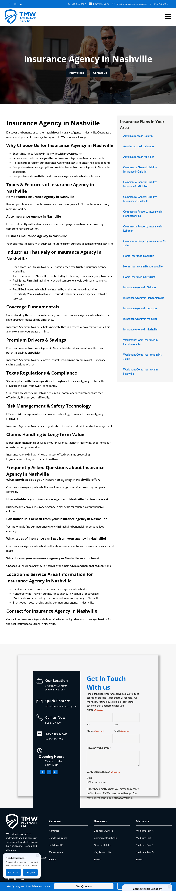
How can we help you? (98, 747)
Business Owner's (103, 830)
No (90, 777)
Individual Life (56, 844)
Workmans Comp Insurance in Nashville (140, 371)
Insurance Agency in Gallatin (139, 287)
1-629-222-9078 (101, 4)
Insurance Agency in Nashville (140, 329)
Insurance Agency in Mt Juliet (140, 318)
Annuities (54, 830)
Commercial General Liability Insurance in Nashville (140, 199)
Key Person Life (102, 852)
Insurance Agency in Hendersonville (143, 298)
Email (121, 731)
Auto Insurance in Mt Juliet (138, 157)
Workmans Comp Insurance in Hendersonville (140, 342)
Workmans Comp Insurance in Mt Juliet (142, 356)
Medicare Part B (144, 837)
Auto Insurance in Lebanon (138, 146)
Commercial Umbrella (105, 837)
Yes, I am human (97, 782)
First (89, 724)
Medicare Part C (144, 844)
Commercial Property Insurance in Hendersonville (142, 213)
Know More (76, 72)
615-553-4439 (79, 4)
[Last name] (127, 717)
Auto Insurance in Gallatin (137, 136)
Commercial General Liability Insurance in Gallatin (140, 169)
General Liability (103, 844)
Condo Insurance (58, 837)
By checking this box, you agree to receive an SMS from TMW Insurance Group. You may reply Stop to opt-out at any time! (113, 793)
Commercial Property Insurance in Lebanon (142, 228)
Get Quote (30, 872)
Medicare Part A (144, 830)
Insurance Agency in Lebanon (140, 308)
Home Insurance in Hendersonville (143, 266)
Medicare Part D (145, 852)
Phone (95, 731)
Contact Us (100, 72)
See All (52, 859)
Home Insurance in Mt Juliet (139, 277)
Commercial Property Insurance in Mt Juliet (144, 243)
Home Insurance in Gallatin (138, 255)
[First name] (100, 717)
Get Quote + (84, 886)
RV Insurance (56, 852)
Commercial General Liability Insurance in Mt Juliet (140, 184)
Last (116, 724)
